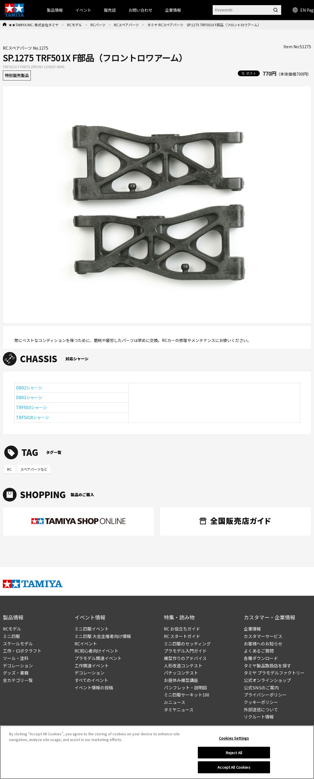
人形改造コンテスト (183, 666)
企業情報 (252, 629)
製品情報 (55, 10)
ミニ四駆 (11, 636)
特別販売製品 (17, 75)
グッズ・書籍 (16, 673)
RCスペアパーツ (126, 24)
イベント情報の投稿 (94, 688)
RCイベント (86, 644)
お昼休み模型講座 (181, 680)
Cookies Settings (234, 738)
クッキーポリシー (261, 702)
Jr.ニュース (174, 702)
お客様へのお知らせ (263, 644)
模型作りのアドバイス (185, 658)
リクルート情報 (259, 717)
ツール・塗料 (16, 658)
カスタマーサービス (263, 636)
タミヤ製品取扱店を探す (267, 666)
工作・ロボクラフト (22, 651)
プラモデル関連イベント (98, 658)
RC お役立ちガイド (182, 629)
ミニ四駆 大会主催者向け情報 (103, 636)
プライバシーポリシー (265, 695)
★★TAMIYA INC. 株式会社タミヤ (34, 24)
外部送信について (261, 709)
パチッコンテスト (181, 673)
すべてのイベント (91, 680)
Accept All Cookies (234, 767)
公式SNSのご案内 (261, 688)
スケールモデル (18, 644)
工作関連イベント (92, 666)
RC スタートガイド (182, 636)
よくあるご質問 (259, 651)
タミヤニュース (179, 709)
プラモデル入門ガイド (185, 651)
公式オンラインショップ (267, 680)
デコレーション (18, 666)
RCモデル (74, 24)
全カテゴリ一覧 (18, 680)
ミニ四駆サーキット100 (186, 695)
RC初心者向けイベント (96, 651)
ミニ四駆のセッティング (187, 644)
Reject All (234, 753)
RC (9, 469)
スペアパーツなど (33, 469)
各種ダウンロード (261, 658)
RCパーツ (97, 24)
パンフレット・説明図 (185, 688)
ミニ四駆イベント (92, 629)
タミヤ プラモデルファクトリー (274, 673)
